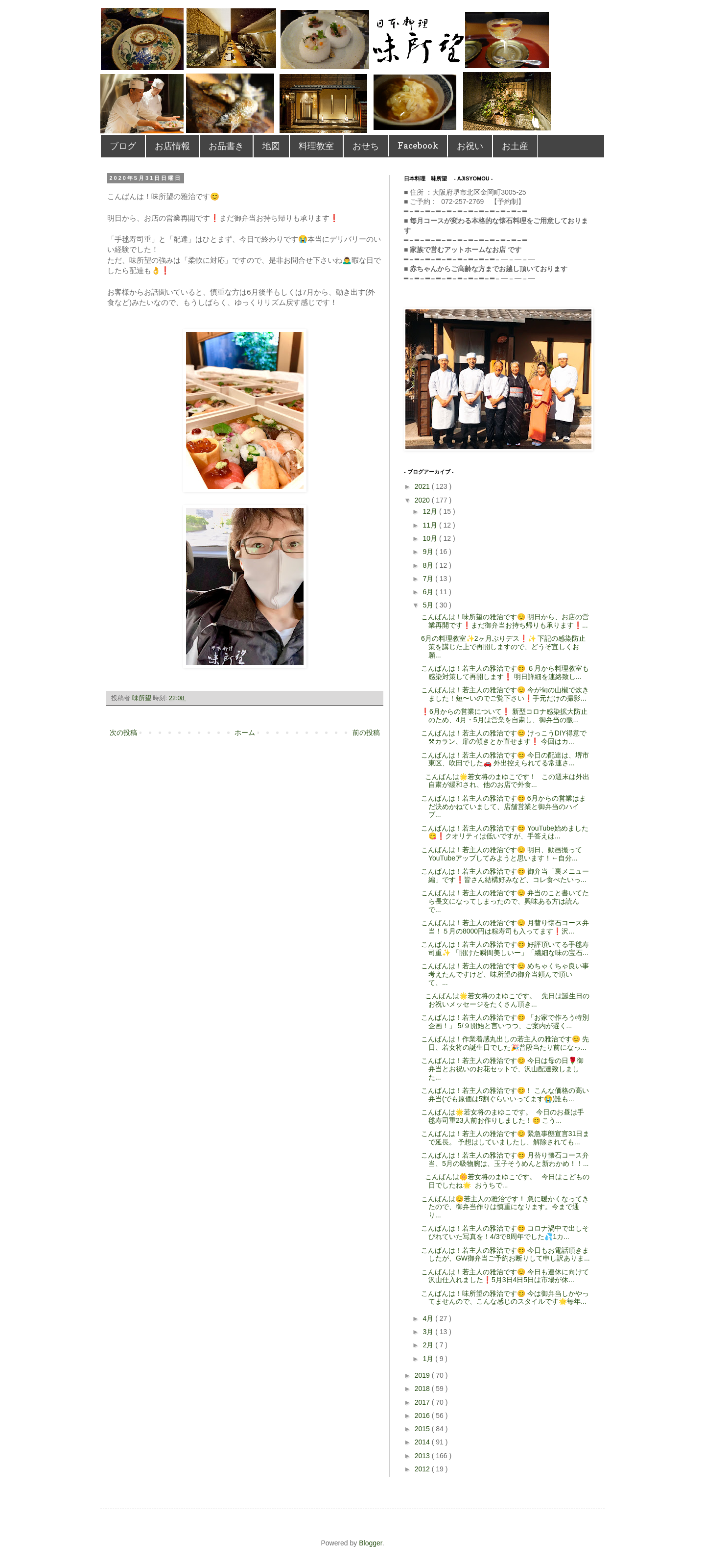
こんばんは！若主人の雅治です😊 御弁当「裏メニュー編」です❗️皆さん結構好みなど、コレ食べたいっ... (505, 875)
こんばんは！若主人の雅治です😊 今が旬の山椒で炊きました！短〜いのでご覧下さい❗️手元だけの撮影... (505, 694)
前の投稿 (366, 732)
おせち (365, 146)
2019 (423, 1375)
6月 (429, 592)
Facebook (418, 145)
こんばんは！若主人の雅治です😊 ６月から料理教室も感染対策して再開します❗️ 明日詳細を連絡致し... (505, 672)
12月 (431, 511)
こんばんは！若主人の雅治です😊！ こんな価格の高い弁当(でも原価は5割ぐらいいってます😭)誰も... (505, 1095)
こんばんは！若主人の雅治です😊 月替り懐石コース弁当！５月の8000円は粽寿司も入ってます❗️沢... (505, 927)
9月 (429, 552)
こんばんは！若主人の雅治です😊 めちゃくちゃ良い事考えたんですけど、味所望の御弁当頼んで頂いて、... (505, 974)
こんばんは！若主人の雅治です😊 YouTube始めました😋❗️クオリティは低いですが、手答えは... (504, 832)
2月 (429, 1345)
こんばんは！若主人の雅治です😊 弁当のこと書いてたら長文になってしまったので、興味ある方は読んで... (505, 901)
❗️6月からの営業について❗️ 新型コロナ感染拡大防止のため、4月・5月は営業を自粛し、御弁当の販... (504, 716)
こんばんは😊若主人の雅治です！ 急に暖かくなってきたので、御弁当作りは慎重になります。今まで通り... (505, 1207)
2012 (423, 1469)
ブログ (123, 146)
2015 (423, 1429)
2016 (423, 1415)
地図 (271, 146)
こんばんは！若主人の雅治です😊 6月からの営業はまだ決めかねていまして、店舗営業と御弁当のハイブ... (503, 806)
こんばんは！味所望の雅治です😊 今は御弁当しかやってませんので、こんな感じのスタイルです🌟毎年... (505, 1297)
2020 (423, 500)
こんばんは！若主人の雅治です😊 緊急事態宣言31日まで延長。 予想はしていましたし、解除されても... (505, 1138)
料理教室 (316, 146)
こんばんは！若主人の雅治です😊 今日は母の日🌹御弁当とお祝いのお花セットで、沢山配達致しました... (502, 1069)
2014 (423, 1442)
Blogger (370, 1543)
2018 (423, 1388)
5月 (429, 605)
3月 (429, 1332)
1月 (429, 1359)
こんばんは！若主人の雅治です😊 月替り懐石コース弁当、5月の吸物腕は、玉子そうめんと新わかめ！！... (505, 1159)
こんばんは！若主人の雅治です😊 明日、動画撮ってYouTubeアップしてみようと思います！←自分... (501, 854)
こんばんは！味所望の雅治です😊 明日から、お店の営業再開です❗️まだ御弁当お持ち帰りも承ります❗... (505, 621)
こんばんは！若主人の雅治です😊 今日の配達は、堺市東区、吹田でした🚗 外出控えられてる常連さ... (505, 759)
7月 (429, 578)
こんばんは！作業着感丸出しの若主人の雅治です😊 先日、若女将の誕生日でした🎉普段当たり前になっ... (505, 1043)
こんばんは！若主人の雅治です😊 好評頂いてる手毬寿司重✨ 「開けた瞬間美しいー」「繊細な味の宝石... (505, 948)
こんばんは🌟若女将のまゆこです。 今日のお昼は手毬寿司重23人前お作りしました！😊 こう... (502, 1116)
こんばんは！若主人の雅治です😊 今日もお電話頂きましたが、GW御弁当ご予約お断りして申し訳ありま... (505, 1254)
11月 (431, 525)
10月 (431, 538)
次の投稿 (123, 732)
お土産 (515, 146)
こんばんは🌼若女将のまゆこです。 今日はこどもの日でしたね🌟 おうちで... (505, 1181)
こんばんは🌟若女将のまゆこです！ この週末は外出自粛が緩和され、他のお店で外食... (505, 781)
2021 (423, 486)
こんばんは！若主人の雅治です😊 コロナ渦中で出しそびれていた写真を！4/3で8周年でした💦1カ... (505, 1232)
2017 (423, 1402)
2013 (423, 1456)
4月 (429, 1318)
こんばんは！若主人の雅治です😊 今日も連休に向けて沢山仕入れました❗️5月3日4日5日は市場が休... (505, 1276)
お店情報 (172, 146)
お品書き (226, 146)
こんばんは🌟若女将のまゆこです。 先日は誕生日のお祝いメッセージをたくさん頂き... (505, 1000)
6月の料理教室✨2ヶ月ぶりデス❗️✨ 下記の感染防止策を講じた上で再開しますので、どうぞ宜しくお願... (503, 646)
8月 (429, 565)
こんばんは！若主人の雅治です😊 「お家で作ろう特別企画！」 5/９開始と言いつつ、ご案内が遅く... (505, 1021)
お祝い (470, 146)
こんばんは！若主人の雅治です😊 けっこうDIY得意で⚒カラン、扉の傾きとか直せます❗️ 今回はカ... (504, 737)
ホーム (245, 732)
